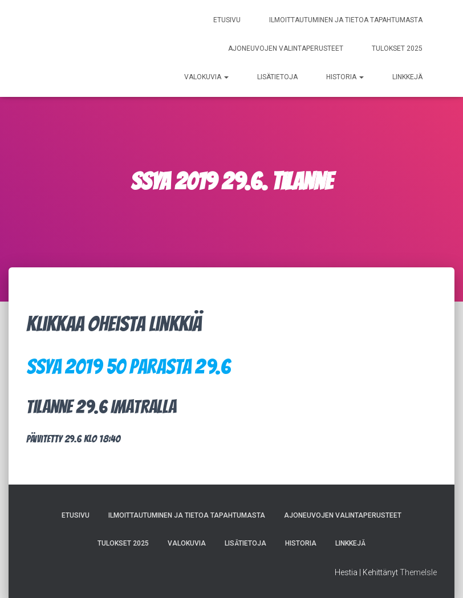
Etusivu (227, 20)
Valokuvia (206, 77)
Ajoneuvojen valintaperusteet (285, 48)
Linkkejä (407, 77)
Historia (345, 77)
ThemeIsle (418, 572)
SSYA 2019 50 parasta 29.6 (128, 366)
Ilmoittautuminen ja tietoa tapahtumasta (346, 20)
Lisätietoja (277, 77)
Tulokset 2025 (397, 48)
